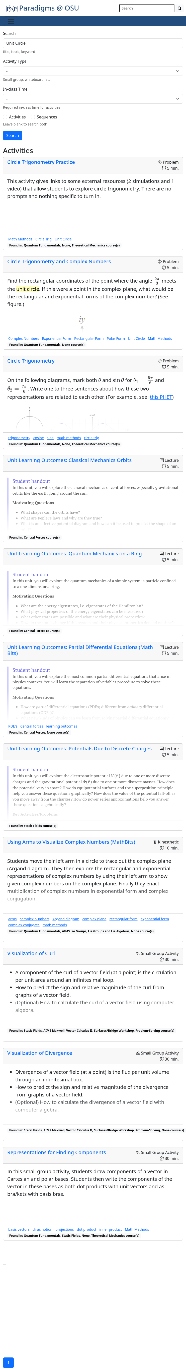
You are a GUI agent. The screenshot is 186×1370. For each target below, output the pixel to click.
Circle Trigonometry (31, 360)
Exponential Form (56, 338)
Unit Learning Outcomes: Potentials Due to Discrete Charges (79, 748)
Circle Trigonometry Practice (41, 162)
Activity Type (15, 61)
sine (50, 437)
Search (9, 33)
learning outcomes (61, 726)
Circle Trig (43, 239)
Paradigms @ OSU (42, 8)
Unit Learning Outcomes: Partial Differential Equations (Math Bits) (80, 650)
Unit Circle (63, 239)
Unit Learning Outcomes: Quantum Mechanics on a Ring (74, 553)
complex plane (94, 919)
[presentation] (156, 281)
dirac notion (42, 1229)
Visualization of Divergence (39, 1053)
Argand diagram (65, 919)
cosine (38, 437)
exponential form (155, 919)
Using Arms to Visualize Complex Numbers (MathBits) (71, 841)
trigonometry (19, 437)
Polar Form (116, 338)
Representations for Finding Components (56, 1152)
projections (64, 1229)
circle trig (91, 437)
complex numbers (35, 919)
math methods (69, 437)
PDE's (12, 726)
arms (12, 919)
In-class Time (15, 89)
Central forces (31, 726)
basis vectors (19, 1229)
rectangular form (124, 919)
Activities (17, 117)
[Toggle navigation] (11, 21)
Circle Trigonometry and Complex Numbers (59, 261)
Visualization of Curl (31, 953)
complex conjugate (24, 925)
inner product (110, 1229)
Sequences (47, 117)
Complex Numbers (23, 338)
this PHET (161, 397)
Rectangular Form (89, 338)
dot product (86, 1229)
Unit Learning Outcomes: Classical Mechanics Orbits (69, 460)
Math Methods (20, 239)
